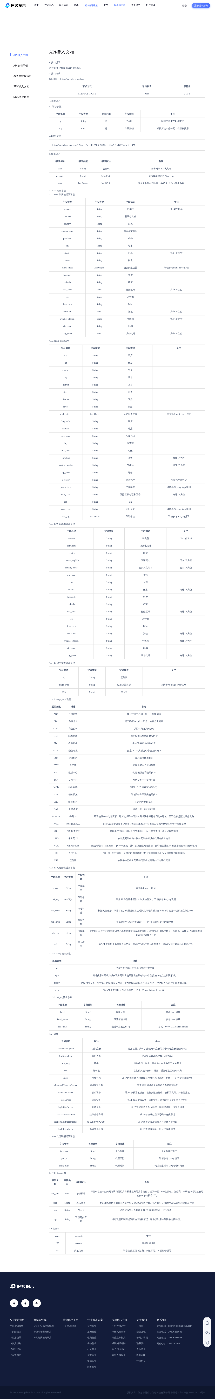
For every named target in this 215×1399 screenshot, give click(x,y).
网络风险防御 (119, 1331)
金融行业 (91, 1326)
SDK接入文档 (21, 86)
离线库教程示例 (22, 76)
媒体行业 (91, 1361)
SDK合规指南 (21, 96)
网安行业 (91, 1367)
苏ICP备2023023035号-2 (192, 1392)
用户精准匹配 (119, 1349)
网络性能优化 (119, 1355)
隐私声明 (141, 1355)
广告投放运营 (119, 1326)
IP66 (106, 5)
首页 (36, 5)
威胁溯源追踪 (119, 1343)
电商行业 (91, 1337)
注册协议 (141, 1361)
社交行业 (91, 1349)
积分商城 (150, 5)
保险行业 (91, 1343)
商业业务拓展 (119, 1337)
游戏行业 (91, 1355)
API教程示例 (20, 65)
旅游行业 (91, 1331)
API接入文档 (20, 55)
